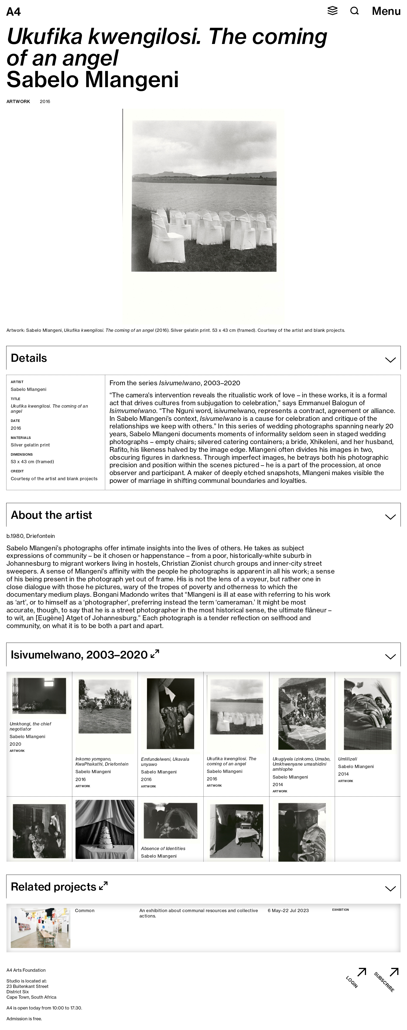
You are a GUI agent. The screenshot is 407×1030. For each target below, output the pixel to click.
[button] (354, 10)
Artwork (18, 101)
